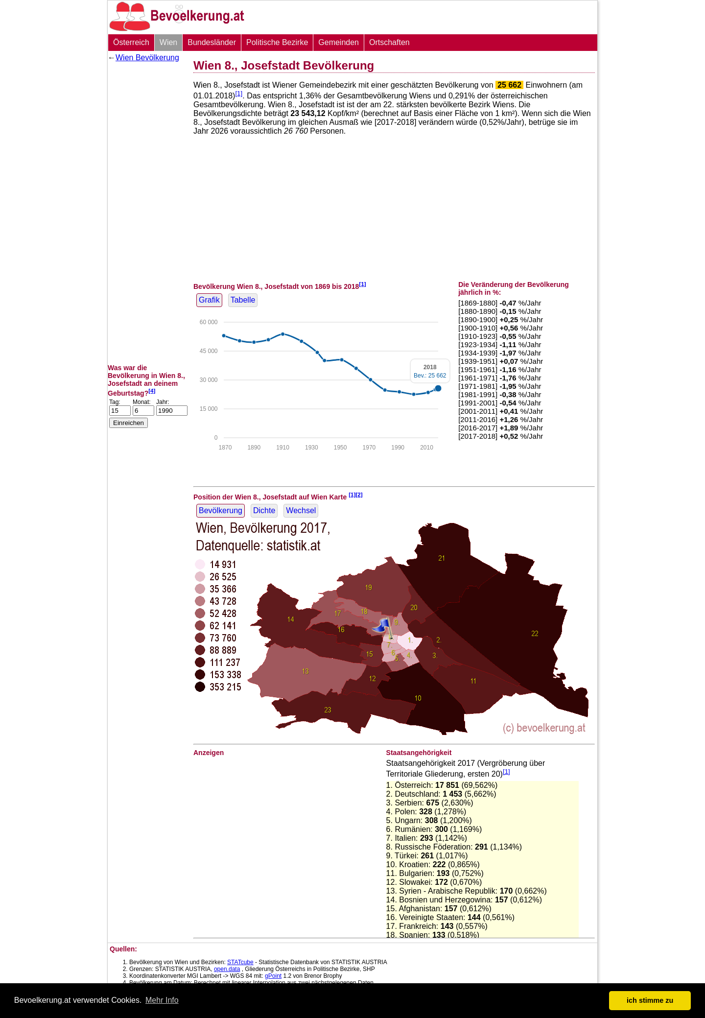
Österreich (131, 42)
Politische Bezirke (277, 42)
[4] (151, 390)
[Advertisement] (147, 213)
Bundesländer (212, 42)
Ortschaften (389, 42)
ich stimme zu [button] (650, 1000)
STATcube (240, 962)
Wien (168, 42)
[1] (238, 93)
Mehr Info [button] (162, 1000)
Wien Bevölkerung (147, 57)
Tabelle (243, 300)
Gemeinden (338, 42)
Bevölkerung (220, 510)
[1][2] (356, 494)
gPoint (273, 975)
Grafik (209, 300)
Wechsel (301, 510)
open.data (227, 969)
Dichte (264, 510)
